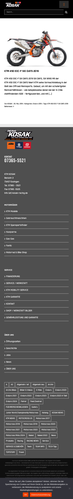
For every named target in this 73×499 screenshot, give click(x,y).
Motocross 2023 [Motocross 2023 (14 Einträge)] (48, 430)
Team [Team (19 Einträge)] (29, 447)
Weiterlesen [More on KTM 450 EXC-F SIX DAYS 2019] (8, 106)
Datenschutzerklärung (40, 495)
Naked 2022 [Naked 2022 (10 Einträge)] (42, 435)
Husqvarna (11, 232)
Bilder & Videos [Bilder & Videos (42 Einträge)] (26, 390)
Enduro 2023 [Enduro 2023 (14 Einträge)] (40, 396)
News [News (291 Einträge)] (53, 435)
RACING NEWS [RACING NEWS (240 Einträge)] (33, 441)
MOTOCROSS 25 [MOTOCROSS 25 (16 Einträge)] (25, 418)
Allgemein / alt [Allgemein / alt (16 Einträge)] (23, 385)
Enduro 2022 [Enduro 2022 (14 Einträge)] (26, 396)
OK (25, 495)
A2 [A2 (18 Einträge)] (12, 385)
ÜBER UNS (11, 369)
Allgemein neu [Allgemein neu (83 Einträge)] (38, 385)
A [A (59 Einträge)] (6, 385)
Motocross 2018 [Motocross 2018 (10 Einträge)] (13, 424)
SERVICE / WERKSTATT (16, 283)
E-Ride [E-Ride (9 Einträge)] (39, 390)
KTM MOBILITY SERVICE (17, 290)
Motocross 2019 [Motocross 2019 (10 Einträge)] (30, 424)
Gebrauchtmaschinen (16, 218)
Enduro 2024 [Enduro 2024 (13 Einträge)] (11, 401)
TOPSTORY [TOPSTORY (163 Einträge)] (10, 452)
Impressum (15, 460)
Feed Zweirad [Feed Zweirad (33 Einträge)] (36, 401)
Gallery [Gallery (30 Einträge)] (35, 407)
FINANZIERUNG (13, 276)
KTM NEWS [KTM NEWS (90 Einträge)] (10, 418)
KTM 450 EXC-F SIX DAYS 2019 (21, 71)
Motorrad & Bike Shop (16, 252)
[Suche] (66, 12)
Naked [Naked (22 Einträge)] (31, 435)
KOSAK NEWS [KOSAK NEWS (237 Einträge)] (57, 413)
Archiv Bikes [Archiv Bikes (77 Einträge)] (11, 390)
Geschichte (11, 348)
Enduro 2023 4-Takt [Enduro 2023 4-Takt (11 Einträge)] (58, 396)
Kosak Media (16, 463)
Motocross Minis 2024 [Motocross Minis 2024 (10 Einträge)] (15, 435)
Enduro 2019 (37, 104)
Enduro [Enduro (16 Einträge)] (48, 390)
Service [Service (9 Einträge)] (45, 441)
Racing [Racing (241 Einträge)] (20, 441)
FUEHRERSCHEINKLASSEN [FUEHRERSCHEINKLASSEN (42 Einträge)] (17, 407)
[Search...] (34, 12)
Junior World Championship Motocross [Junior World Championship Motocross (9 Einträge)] (22, 413)
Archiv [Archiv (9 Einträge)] (50, 385)
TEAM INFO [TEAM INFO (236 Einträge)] (39, 447)
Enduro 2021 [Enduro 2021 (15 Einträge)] (11, 396)
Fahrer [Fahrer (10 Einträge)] (24, 401)
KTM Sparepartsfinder (16, 225)
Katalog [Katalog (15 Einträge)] (45, 413)
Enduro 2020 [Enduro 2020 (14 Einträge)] (60, 390)
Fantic (9, 245)
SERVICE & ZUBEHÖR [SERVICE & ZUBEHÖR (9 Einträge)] (14, 447)
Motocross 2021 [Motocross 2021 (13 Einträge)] (13, 430)
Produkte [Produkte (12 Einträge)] (10, 441)
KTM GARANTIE (13, 297)
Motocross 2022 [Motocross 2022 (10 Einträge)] (31, 430)
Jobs (8, 355)
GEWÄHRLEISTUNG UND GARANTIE (22, 317)
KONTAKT (10, 304)
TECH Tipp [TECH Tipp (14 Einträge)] (52, 447)
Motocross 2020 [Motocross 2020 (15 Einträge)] (48, 424)
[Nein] (69, 488)
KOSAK (9, 104)
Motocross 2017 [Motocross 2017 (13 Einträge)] (43, 418)
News (8, 362)
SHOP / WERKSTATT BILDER (19, 310)
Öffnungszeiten (13, 341)
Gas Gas (10, 239)
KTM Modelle (12, 211)
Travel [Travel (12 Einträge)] (21, 452)
